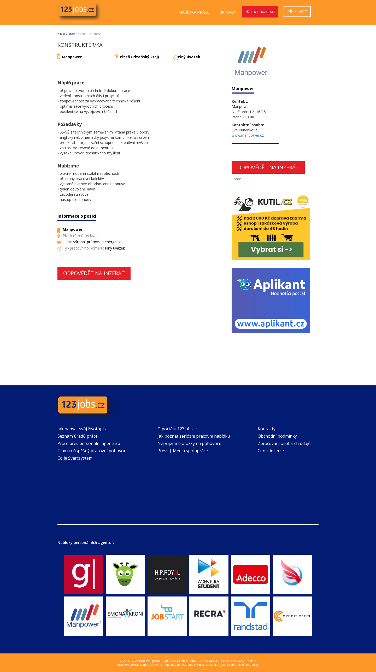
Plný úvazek (189, 56)
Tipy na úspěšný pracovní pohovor (91, 451)
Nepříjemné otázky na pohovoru (189, 443)
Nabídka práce (194, 12)
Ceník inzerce (271, 451)
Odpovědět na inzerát (94, 273)
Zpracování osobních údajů (284, 443)
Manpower (72, 56)
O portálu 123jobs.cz (177, 429)
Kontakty (266, 429)
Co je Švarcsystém (74, 458)
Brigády (227, 12)
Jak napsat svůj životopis (81, 429)
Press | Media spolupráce (182, 451)
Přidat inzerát (260, 11)
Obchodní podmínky (277, 436)
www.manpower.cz (248, 135)
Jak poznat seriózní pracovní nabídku (193, 436)
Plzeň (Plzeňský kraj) (139, 56)
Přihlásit (297, 11)
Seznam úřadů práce (77, 436)
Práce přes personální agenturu (88, 443)
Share (236, 178)
